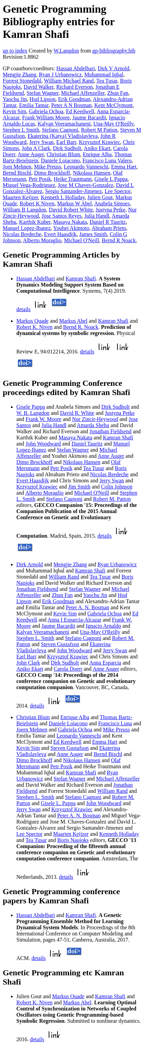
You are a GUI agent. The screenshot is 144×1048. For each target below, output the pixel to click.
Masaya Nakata (70, 222)
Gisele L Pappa (110, 179)
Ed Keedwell (80, 111)
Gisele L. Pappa (58, 803)
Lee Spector (117, 191)
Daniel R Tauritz (108, 222)
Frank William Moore (45, 117)
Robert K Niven (37, 203)
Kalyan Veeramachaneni (64, 124)
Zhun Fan (117, 93)
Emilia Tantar (33, 105)
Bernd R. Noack (80, 327)
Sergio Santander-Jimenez (73, 191)
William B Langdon (24, 210)
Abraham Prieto (109, 228)
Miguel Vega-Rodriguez (29, 185)
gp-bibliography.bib (113, 51)
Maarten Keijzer (20, 197)
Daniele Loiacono (60, 160)
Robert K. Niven (34, 327)
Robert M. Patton (112, 499)
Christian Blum (63, 154)
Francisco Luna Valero (107, 160)
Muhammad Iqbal (103, 74)
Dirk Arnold (29, 564)
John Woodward (43, 444)
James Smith (93, 234)
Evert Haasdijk (60, 234)
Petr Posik (40, 179)
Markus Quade (32, 321)
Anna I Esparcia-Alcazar (74, 620)
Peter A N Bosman (71, 105)
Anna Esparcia (105, 663)
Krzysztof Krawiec (99, 142)
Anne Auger (31, 154)
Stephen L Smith (21, 130)
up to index (15, 51)
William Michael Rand (69, 81)
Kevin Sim (14, 111)
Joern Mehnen (31, 729)
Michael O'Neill (81, 240)
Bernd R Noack (119, 240)
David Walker (38, 87)
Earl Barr (66, 142)
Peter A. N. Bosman (87, 607)
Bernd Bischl (17, 173)
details (23, 309)
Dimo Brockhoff (52, 173)
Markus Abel (73, 321)
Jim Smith (79, 487)
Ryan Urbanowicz (117, 564)
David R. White (77, 413)
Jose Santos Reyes (61, 216)
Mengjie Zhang (19, 74)
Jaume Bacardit (89, 117)
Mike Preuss (47, 167)
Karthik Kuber (34, 222)
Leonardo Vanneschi (86, 167)
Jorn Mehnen (17, 167)
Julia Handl (96, 216)
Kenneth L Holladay (63, 197)
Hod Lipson (42, 99)
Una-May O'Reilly (113, 124)
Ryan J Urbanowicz (60, 74)
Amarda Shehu (93, 425)
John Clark (28, 663)
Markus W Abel (74, 203)
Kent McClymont (113, 105)
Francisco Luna (115, 723)
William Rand (64, 577)
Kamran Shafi (80, 278)
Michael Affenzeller (83, 93)
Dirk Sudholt (67, 148)
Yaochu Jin (15, 99)
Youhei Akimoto (71, 228)
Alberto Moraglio (42, 240)
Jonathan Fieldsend (110, 431)
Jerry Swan (41, 142)
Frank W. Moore (43, 419)
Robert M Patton (99, 130)
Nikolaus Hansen (91, 173)
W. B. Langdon (32, 413)
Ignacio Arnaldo (103, 626)
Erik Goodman (74, 99)
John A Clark (36, 148)
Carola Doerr (68, 669)
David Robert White (71, 210)
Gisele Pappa (30, 407)
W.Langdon (66, 51)
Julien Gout (100, 197)
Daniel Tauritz (86, 444)
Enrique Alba (97, 154)
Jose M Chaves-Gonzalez (85, 185)
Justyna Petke (111, 210)
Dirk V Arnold (113, 68)
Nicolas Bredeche (22, 234)
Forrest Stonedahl (22, 81)
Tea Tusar (106, 81)
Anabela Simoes (112, 203)
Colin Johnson (116, 487)
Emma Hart (123, 167)
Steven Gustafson (60, 644)
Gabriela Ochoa (46, 111)
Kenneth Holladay (119, 834)
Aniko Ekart (97, 148)
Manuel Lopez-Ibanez (27, 228)
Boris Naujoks (73, 840)
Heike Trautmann (73, 179)
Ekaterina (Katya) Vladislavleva (63, 136)
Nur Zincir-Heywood (95, 419)
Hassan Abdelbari (76, 68)
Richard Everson (74, 87)
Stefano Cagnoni (60, 130)
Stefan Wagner (42, 93)
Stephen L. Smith (35, 638)
